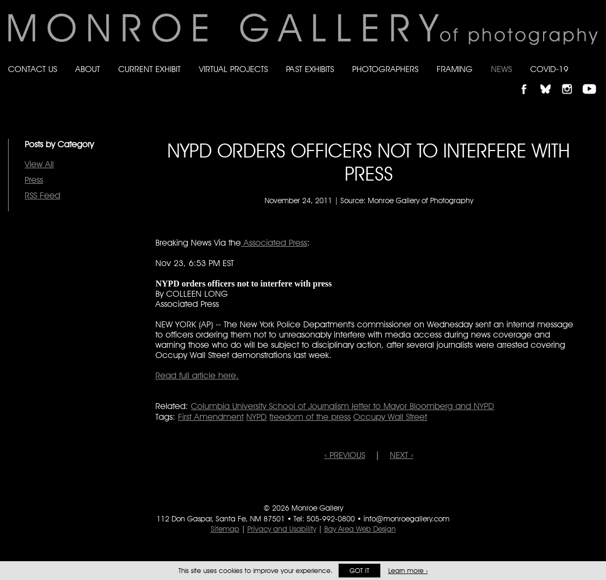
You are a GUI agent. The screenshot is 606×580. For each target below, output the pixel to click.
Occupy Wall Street (390, 417)
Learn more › (408, 571)
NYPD (256, 417)
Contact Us (32, 69)
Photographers (385, 69)
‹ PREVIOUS (344, 455)
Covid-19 (549, 69)
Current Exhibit (149, 69)
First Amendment (211, 417)
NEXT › (401, 455)
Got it (359, 571)
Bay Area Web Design (360, 529)
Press (34, 180)
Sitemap (225, 529)
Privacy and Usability (281, 529)
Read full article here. (197, 375)
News (501, 69)
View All (39, 164)
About (87, 69)
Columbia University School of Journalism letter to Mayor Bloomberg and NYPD (342, 406)
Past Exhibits (310, 69)
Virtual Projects (233, 69)
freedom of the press (310, 417)
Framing (455, 69)
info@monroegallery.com (406, 518)
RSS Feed (42, 195)
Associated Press (274, 243)
